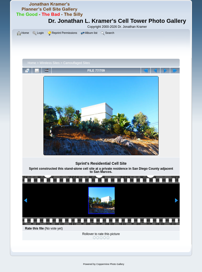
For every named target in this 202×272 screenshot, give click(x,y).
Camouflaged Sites (76, 63)
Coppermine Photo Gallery (110, 264)
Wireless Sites (50, 63)
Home (32, 63)
